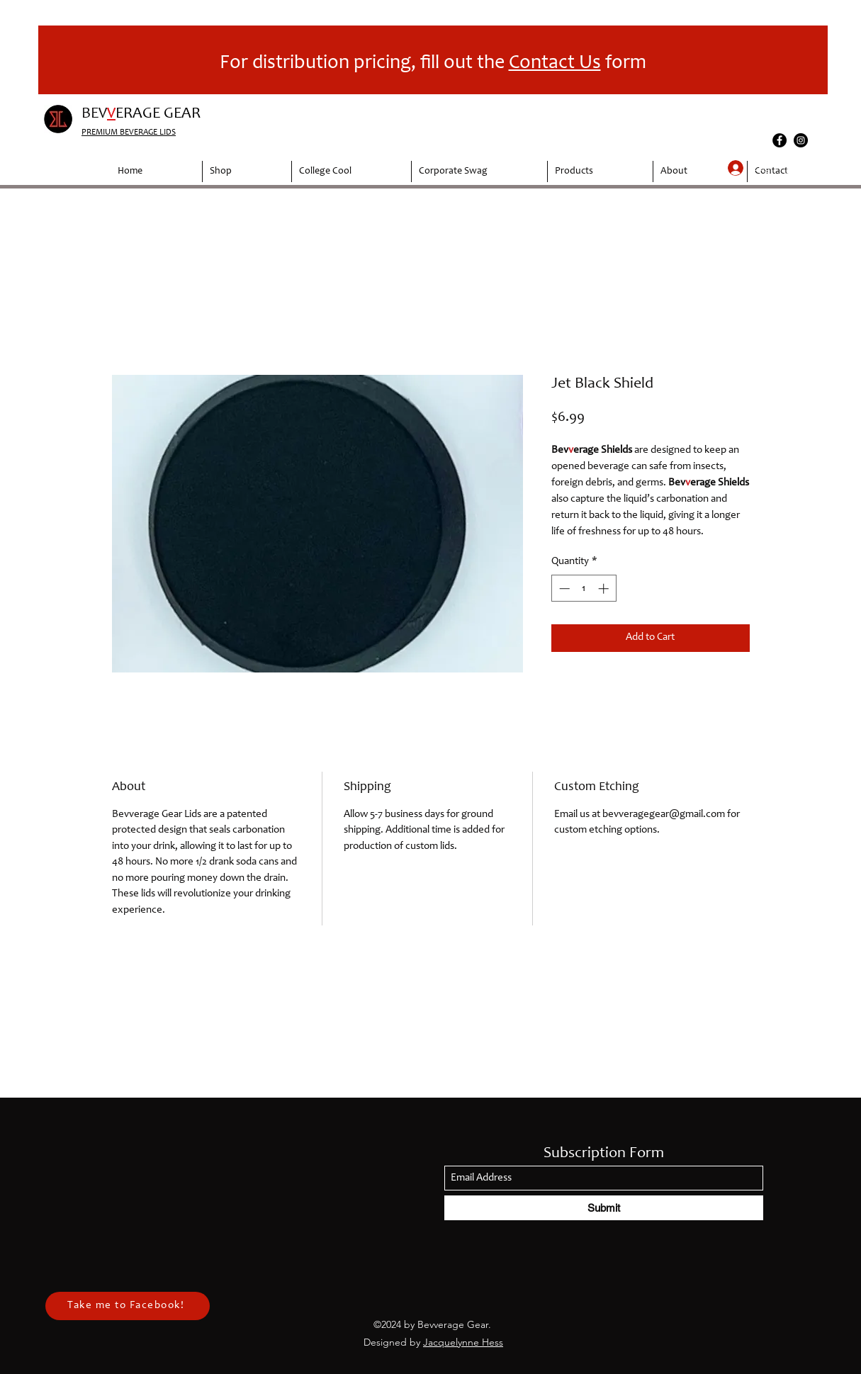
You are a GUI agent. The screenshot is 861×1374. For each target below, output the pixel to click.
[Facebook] (779, 140)
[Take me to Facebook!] (127, 1306)
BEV (94, 114)
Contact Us (555, 64)
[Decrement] (563, 588)
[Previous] (58, 60)
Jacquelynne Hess (463, 1342)
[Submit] (603, 1207)
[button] (795, 167)
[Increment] (604, 588)
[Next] (808, 60)
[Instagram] (801, 140)
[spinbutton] (583, 588)
